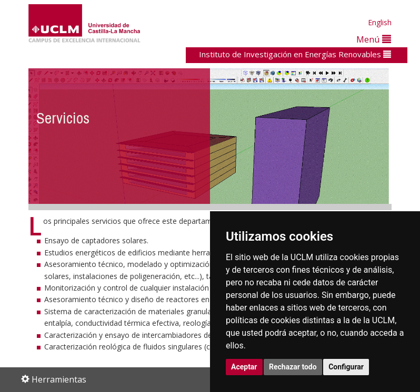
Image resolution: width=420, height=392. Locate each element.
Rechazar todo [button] (293, 367)
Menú (373, 39)
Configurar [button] (346, 367)
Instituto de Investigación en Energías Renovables (295, 54)
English (380, 22)
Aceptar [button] (244, 367)
